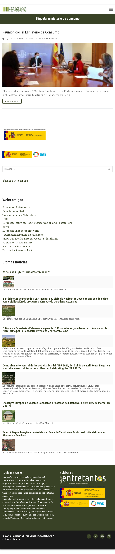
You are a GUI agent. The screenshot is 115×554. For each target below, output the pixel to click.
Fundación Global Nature (17, 242)
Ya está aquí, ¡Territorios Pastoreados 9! (26, 272)
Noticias (31, 39)
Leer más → (12, 101)
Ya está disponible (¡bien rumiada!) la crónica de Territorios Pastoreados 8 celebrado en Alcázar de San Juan (53, 434)
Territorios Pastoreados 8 (17, 250)
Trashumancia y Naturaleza (19, 215)
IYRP (5, 219)
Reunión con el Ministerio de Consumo (30, 32)
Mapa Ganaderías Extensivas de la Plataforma (30, 238)
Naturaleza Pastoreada (16, 246)
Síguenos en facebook (15, 181)
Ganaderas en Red (13, 211)
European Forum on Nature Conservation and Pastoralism (37, 222)
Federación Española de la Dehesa (22, 234)
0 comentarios (48, 39)
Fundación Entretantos (16, 207)
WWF (5, 226)
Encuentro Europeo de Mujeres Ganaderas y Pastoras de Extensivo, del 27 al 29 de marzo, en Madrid (56, 404)
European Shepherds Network (20, 230)
